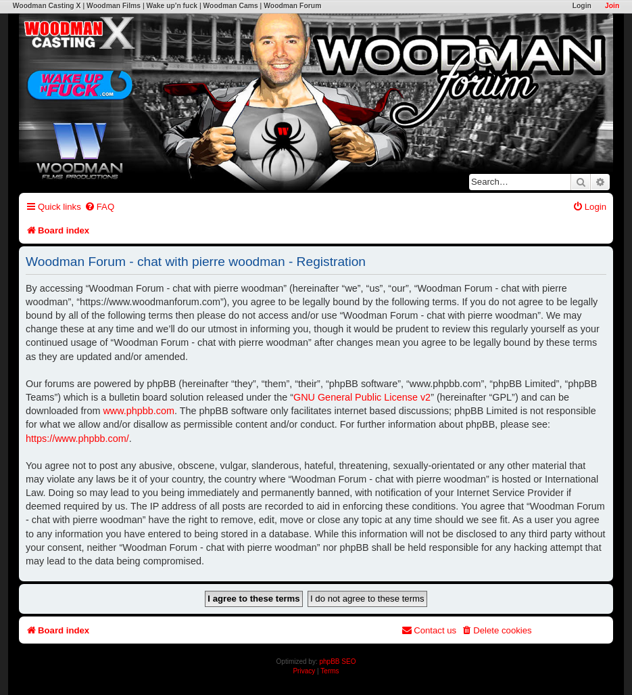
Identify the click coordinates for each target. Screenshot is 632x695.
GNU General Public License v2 (362, 397)
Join (612, 5)
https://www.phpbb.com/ (77, 438)
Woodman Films (114, 5)
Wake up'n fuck (172, 5)
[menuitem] (99, 207)
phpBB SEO (338, 661)
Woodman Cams (230, 5)
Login (582, 5)
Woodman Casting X (47, 5)
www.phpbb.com (138, 410)
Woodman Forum (292, 5)
